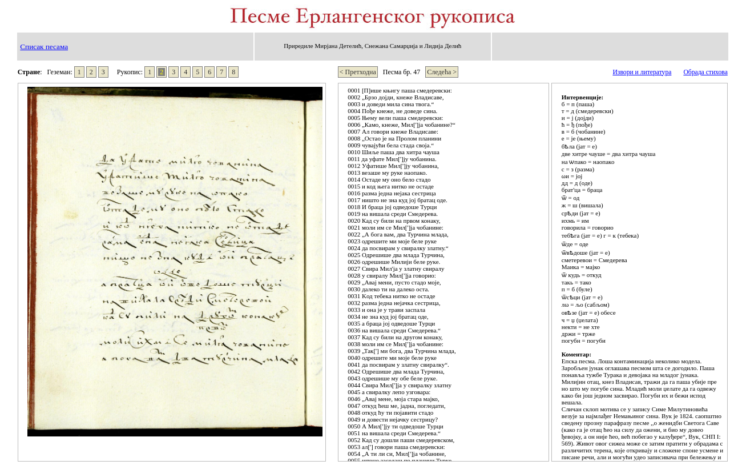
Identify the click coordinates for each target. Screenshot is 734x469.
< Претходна (358, 72)
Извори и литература (641, 72)
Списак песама (44, 46)
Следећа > (442, 72)
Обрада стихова (705, 72)
